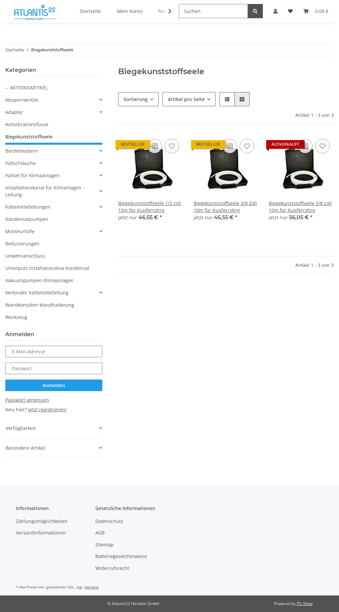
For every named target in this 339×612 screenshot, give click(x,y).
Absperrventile (21, 100)
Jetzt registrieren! (47, 409)
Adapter (14, 112)
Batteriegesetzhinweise (121, 556)
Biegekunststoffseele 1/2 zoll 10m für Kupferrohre (149, 206)
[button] (227, 99)
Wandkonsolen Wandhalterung (39, 305)
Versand (91, 587)
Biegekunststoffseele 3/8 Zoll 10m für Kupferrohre (225, 206)
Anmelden (53, 385)
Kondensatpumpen (26, 219)
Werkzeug (16, 317)
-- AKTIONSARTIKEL (26, 87)
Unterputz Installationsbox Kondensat (47, 268)
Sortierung (135, 99)
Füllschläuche (20, 163)
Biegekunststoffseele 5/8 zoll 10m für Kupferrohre (300, 206)
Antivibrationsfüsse (26, 124)
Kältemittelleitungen (28, 207)
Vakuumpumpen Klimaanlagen (39, 280)
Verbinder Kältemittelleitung (37, 292)
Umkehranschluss (25, 256)
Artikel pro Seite (186, 99)
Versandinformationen (41, 533)
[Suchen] (213, 11)
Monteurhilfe (19, 231)
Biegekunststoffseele (29, 136)
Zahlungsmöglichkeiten (42, 521)
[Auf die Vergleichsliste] (154, 146)
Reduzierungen (22, 243)
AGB (100, 533)
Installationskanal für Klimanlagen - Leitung (44, 191)
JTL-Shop (305, 603)
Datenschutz (109, 521)
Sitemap (104, 544)
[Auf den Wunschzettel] (172, 146)
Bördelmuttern (21, 151)
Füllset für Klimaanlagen (32, 175)
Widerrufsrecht (112, 568)
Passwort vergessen (27, 400)
